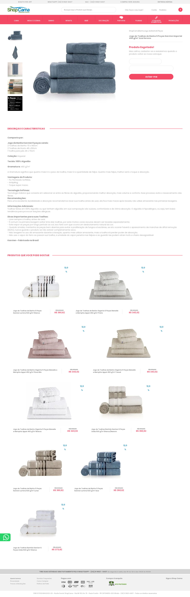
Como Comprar (42, 582)
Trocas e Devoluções (18, 585)
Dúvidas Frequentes (44, 580)
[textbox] (88, 9)
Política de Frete (43, 585)
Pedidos (162, 10)
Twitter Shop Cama (173, 584)
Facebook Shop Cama (168, 584)
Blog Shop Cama (179, 584)
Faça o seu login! (136, 10)
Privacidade (14, 582)
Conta (154, 10)
